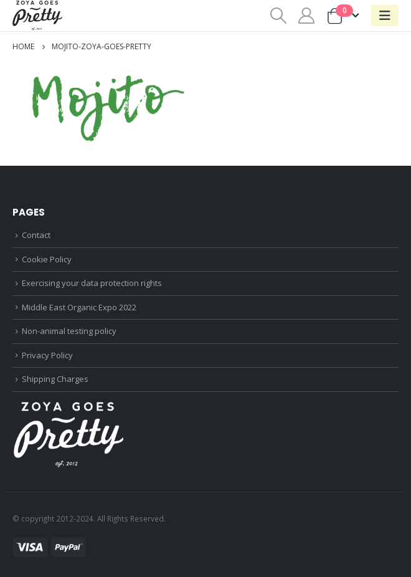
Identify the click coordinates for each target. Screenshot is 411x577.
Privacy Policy (47, 355)
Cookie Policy (47, 259)
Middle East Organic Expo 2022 (79, 307)
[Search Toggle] (278, 15)
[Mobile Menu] (385, 15)
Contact (36, 235)
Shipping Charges (55, 378)
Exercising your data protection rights (92, 282)
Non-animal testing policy (69, 330)
